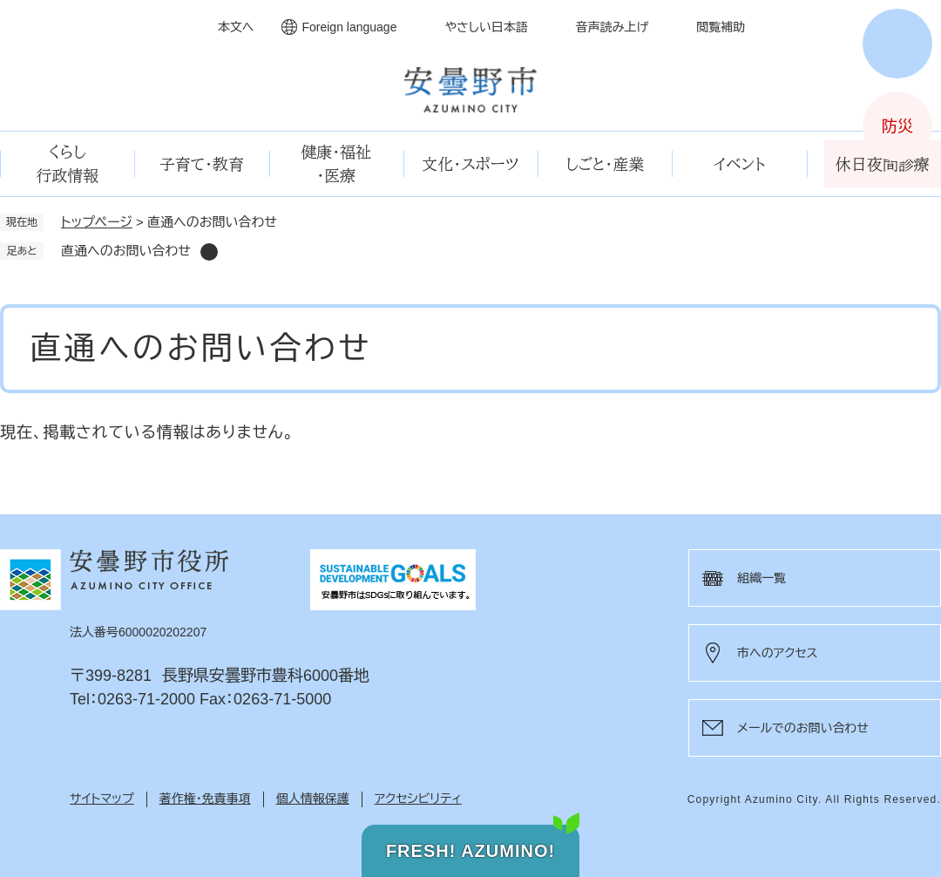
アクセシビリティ (418, 799)
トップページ (96, 221)
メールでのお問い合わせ (803, 728)
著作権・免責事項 (205, 799)
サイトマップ (102, 799)
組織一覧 (761, 578)
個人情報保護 (312, 799)
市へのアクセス (777, 653)
